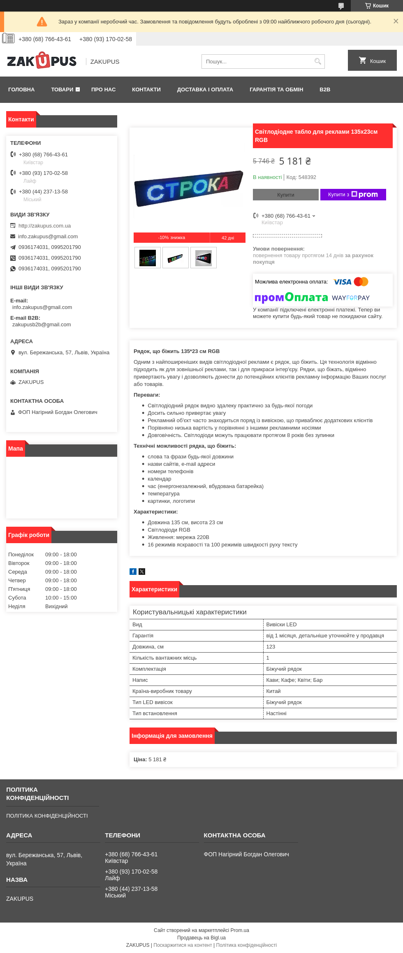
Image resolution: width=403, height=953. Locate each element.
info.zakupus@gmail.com (48, 236)
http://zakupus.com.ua (45, 226)
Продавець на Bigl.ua (201, 938)
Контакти (146, 89)
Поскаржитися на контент (182, 945)
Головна (21, 89)
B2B (325, 89)
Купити (285, 195)
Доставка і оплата (205, 89)
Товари (62, 89)
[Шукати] (317, 61)
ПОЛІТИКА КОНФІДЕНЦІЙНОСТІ (47, 816)
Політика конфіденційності (246, 945)
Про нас (103, 89)
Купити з (353, 194)
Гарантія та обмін (276, 89)
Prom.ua (240, 930)
